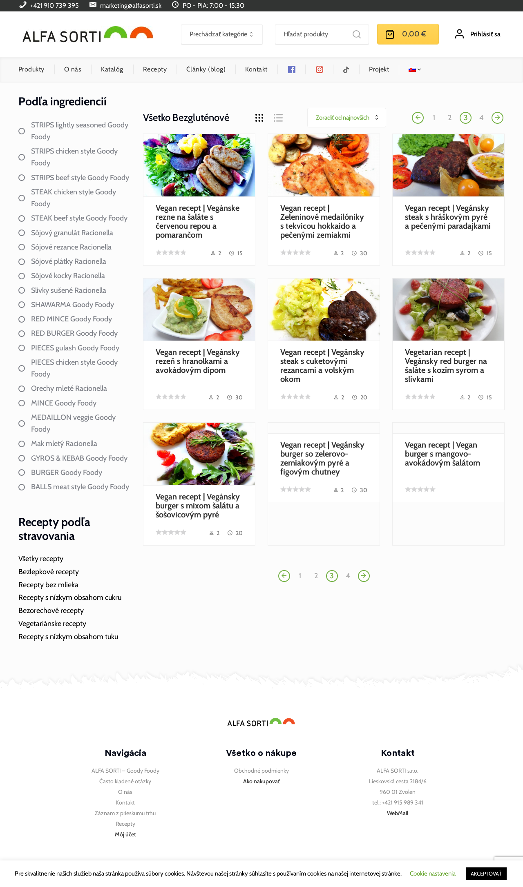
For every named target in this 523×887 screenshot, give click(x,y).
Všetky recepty (40, 558)
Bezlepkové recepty (48, 571)
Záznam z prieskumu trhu (125, 813)
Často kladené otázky (125, 781)
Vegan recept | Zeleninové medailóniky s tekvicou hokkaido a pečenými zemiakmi (322, 221)
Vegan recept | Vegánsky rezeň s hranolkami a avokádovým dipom (198, 361)
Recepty (155, 69)
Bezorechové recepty (51, 610)
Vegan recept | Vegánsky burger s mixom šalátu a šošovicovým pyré (198, 505)
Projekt (379, 69)
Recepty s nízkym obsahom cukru (69, 597)
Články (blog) (206, 69)
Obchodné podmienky (261, 770)
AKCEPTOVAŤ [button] (486, 873)
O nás (72, 69)
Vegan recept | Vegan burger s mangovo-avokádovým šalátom (442, 454)
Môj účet (125, 834)
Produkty (31, 69)
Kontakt (256, 69)
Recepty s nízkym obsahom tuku (68, 636)
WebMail (397, 813)
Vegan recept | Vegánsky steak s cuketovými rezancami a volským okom (322, 365)
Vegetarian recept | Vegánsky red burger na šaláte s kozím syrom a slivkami (446, 365)
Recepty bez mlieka (48, 584)
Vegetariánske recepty (52, 623)
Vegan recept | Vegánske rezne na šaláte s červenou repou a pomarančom (197, 221)
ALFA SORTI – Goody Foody (125, 770)
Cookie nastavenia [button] (433, 873)
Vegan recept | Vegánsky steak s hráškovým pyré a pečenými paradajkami (448, 217)
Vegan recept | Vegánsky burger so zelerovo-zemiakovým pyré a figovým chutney (322, 458)
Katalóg (112, 69)
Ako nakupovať (261, 781)
